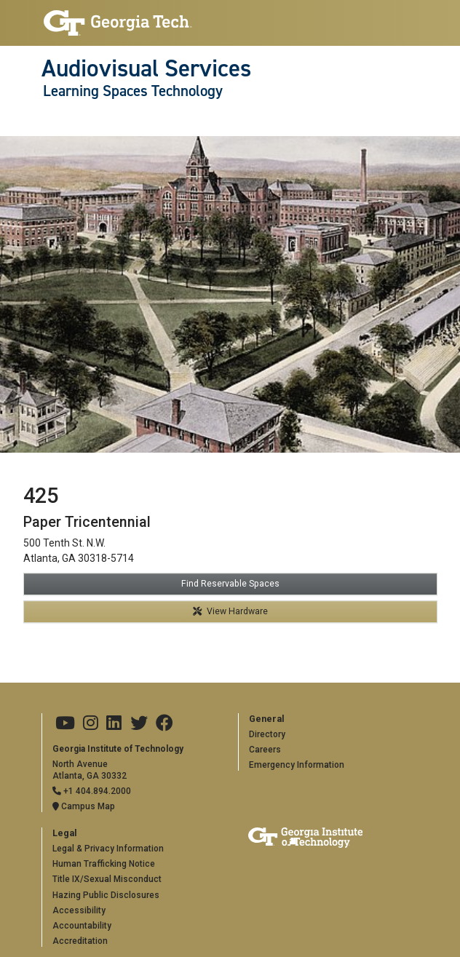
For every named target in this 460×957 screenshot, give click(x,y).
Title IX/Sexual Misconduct (107, 879)
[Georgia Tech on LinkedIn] (114, 723)
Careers (265, 749)
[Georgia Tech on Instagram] (90, 723)
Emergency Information (296, 765)
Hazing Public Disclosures (105, 895)
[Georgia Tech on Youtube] (65, 723)
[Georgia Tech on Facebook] (164, 723)
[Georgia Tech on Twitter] (139, 723)
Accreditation (80, 941)
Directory (267, 734)
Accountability (81, 926)
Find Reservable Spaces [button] (230, 584)
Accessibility (79, 910)
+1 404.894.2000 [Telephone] (91, 791)
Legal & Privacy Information (108, 848)
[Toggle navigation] (49, 120)
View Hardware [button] (230, 611)
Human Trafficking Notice (103, 864)
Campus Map (83, 806)
